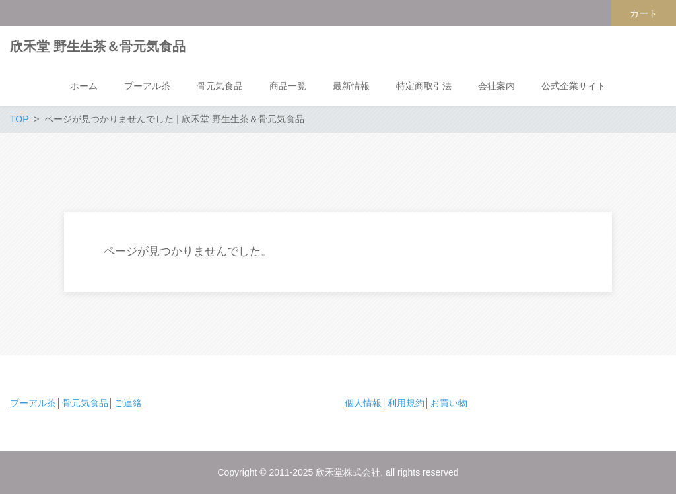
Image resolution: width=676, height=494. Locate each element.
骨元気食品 (85, 403)
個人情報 (363, 403)
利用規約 (406, 403)
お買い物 (448, 403)
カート (644, 13)
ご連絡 (128, 403)
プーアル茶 (33, 403)
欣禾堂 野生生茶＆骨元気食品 (98, 46)
